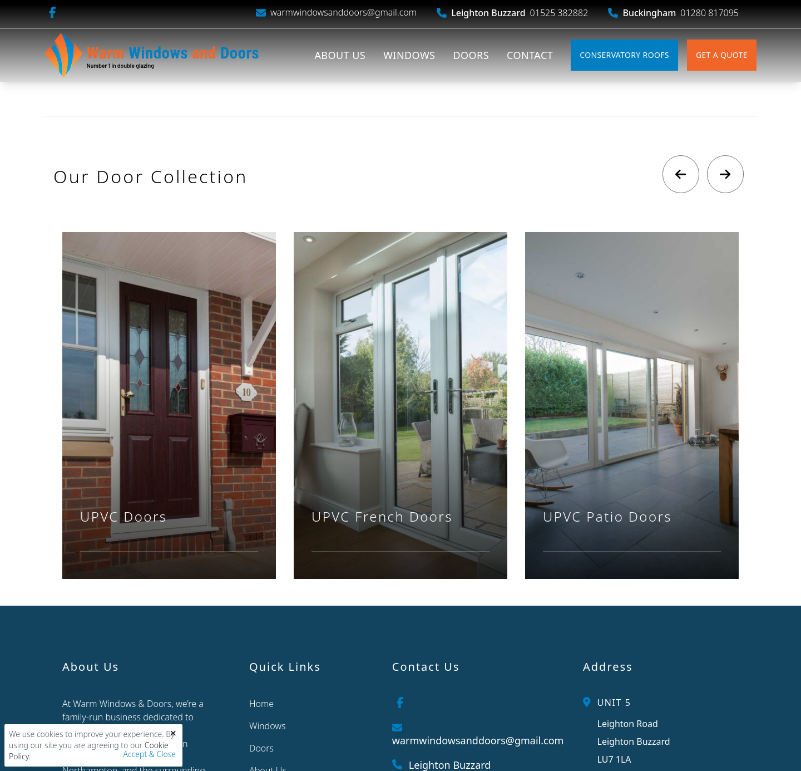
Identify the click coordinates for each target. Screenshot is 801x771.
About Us (339, 55)
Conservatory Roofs (624, 55)
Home (261, 704)
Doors (471, 55)
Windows (409, 55)
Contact (530, 55)
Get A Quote (722, 55)
